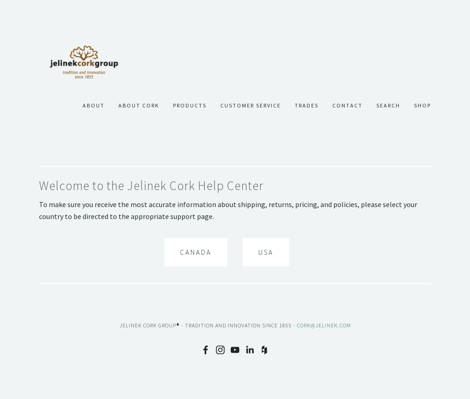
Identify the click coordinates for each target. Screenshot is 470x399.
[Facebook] (205, 349)
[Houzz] (264, 349)
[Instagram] (220, 349)
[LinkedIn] (249, 349)
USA (266, 252)
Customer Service (250, 105)
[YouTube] (235, 349)
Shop (422, 105)
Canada (196, 252)
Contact (347, 105)
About (94, 105)
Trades (307, 105)
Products (190, 105)
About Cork (138, 105)
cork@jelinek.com (324, 325)
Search (388, 105)
